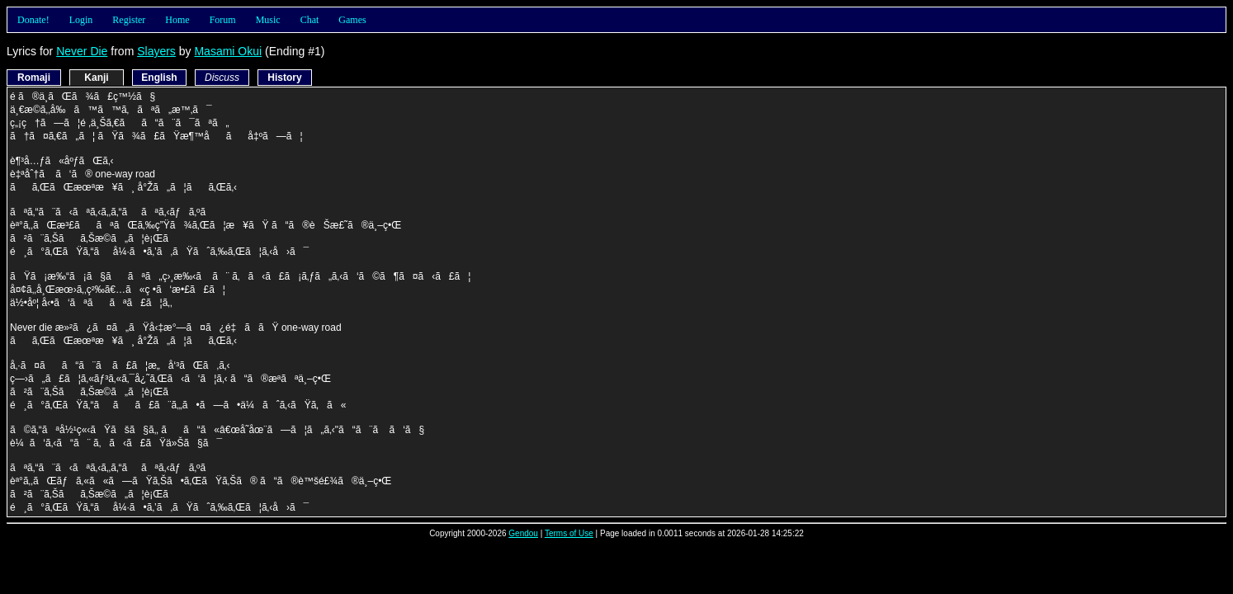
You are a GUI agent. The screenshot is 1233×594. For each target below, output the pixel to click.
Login (81, 20)
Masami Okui (228, 51)
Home (177, 20)
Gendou (523, 533)
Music (268, 20)
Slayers (156, 51)
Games (352, 20)
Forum (223, 20)
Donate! (33, 20)
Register (128, 20)
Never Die (81, 51)
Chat (309, 20)
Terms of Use (569, 533)
